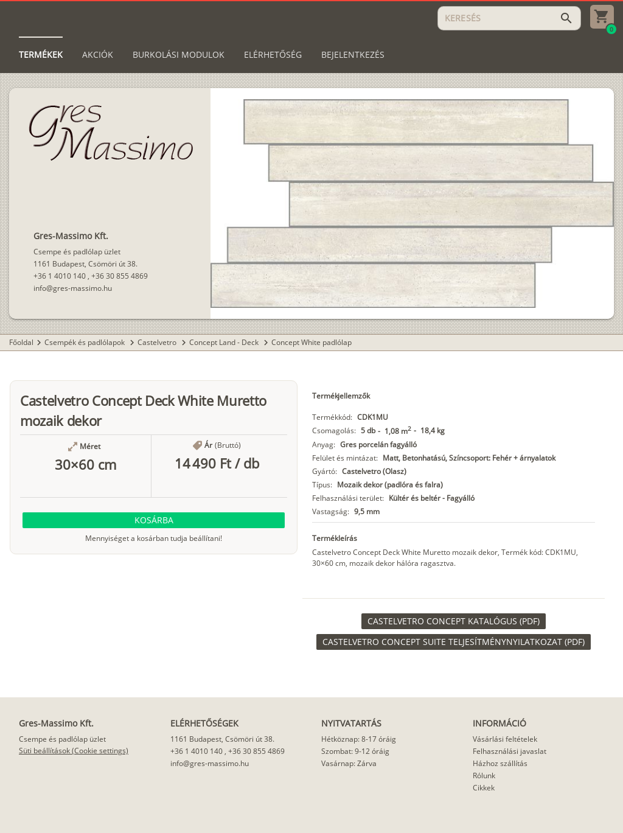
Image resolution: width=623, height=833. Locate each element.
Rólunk (484, 775)
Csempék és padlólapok (85, 342)
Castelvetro (157, 342)
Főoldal (21, 342)
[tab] (40, 55)
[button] (154, 520)
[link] (453, 621)
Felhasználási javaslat (509, 751)
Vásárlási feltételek (505, 739)
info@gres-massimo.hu (72, 288)
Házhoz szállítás (500, 763)
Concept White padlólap (311, 342)
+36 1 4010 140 (59, 276)
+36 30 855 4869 (119, 276)
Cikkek (484, 787)
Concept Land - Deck (224, 342)
